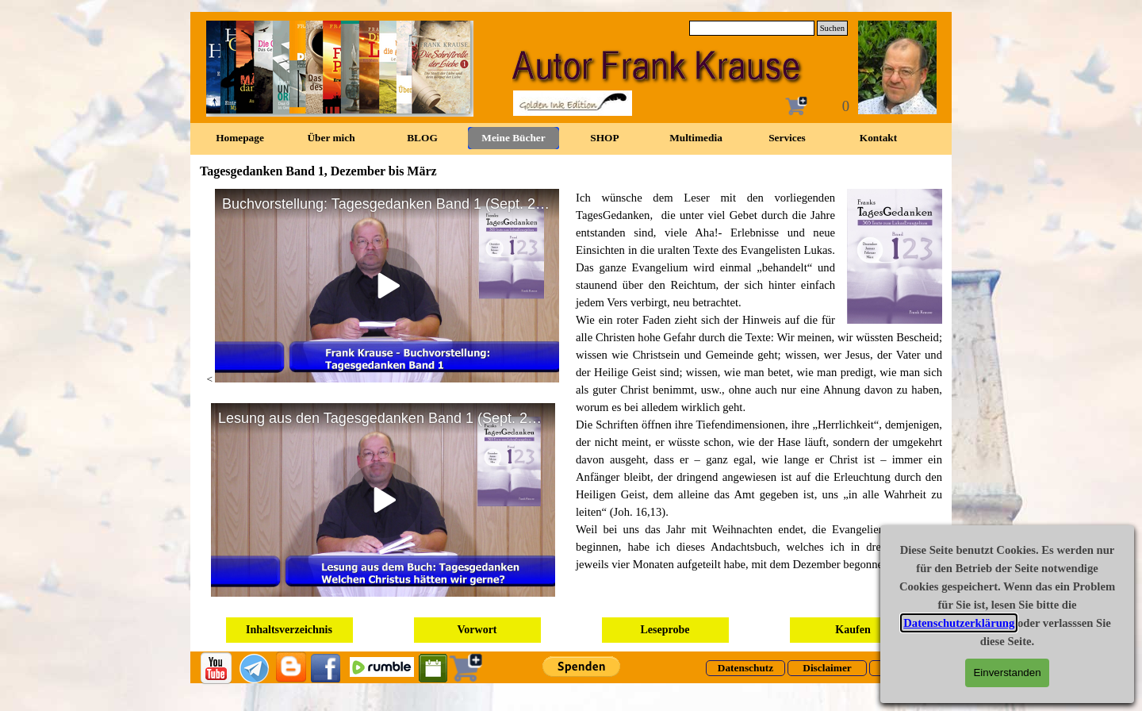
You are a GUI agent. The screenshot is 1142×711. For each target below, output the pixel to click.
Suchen (832, 28)
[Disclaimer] (827, 668)
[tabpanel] (759, 381)
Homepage (240, 138)
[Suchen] (751, 28)
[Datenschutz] (745, 668)
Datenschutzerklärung (958, 623)
